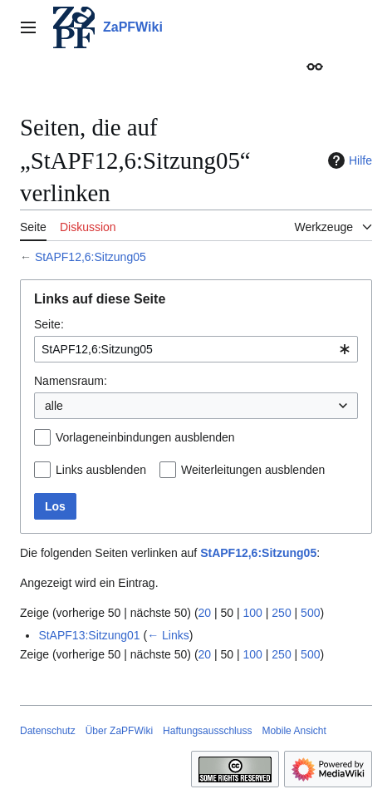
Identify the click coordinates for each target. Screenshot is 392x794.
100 (252, 612)
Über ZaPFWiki (119, 731)
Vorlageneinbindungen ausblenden (145, 437)
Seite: (49, 324)
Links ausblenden (101, 469)
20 (205, 612)
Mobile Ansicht (294, 731)
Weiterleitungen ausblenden (253, 469)
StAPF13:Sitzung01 (89, 635)
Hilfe (348, 160)
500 (310, 612)
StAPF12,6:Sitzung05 (90, 257)
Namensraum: (70, 380)
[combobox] (196, 349)
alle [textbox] (54, 405)
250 (281, 612)
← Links (168, 635)
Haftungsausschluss (207, 731)
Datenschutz (48, 731)
